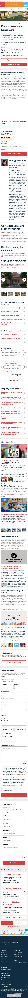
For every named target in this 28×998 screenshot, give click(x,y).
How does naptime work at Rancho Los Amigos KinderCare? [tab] (12, 403)
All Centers (4, 23)
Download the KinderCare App (8, 633)
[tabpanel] (14, 369)
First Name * (4, 721)
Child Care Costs (18, 956)
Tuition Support (18, 952)
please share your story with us (9, 355)
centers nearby (13, 4)
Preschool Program (6, 977)
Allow (14, 995)
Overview (4, 9)
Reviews (20, 9)
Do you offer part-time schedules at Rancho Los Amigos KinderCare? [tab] (11, 398)
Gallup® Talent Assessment (14, 545)
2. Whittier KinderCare (12, 888)
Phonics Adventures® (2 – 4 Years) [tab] (10, 338)
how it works (16, 640)
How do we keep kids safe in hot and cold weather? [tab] (11, 428)
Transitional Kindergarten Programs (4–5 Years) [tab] (11, 323)
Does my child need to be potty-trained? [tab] (10, 417)
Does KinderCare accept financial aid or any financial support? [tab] (11, 422)
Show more (8, 371)
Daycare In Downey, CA (16, 23)
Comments (5, 844)
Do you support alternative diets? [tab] (10, 408)
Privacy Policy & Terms (20, 774)
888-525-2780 (6, 808)
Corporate (3, 961)
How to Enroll (17, 954)
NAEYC (21, 55)
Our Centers (4, 956)
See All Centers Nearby (14, 917)
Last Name (17, 684)
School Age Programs (6, 984)
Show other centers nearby (9, 126)
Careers (3, 958)
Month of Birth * (5, 727)
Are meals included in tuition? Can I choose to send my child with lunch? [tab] (11, 412)
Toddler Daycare (5, 975)
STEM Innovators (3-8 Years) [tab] (9, 342)
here (2, 256)
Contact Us (4, 954)
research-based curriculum (14, 480)
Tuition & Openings (14, 64)
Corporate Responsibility (20, 962)
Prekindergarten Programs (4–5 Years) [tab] (11, 319)
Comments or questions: (7, 745)
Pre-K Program (5, 979)
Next (25, 279)
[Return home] (2, 4)
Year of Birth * (18, 727)
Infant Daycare (5, 973)
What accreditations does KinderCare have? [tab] (11, 393)
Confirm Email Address (7, 698)
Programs (12, 9)
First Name (4, 684)
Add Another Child (9, 741)
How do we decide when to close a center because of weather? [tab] (10, 433)
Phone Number (5, 705)
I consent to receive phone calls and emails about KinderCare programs (14, 789)
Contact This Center (14, 153)
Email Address (5, 691)
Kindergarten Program (7, 982)
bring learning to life (13, 494)
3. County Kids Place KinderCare (11, 903)
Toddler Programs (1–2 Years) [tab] (9, 311)
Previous (4, 279)
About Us (3, 952)
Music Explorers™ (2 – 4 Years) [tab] (9, 334)
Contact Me (14, 795)
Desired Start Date (6, 733)
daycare (19, 264)
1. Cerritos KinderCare (12, 875)
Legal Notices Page (18, 993)
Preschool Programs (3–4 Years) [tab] (10, 315)
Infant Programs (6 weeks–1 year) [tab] (10, 308)
